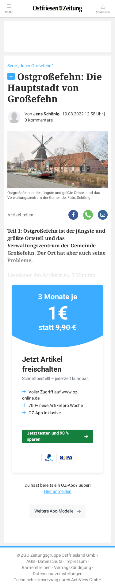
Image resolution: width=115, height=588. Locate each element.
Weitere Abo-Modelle (57, 511)
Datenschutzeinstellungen (57, 574)
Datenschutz (50, 561)
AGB (30, 561)
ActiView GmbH (86, 580)
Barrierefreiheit (36, 567)
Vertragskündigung (72, 567)
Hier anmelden (57, 491)
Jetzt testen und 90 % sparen (57, 436)
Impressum (76, 561)
